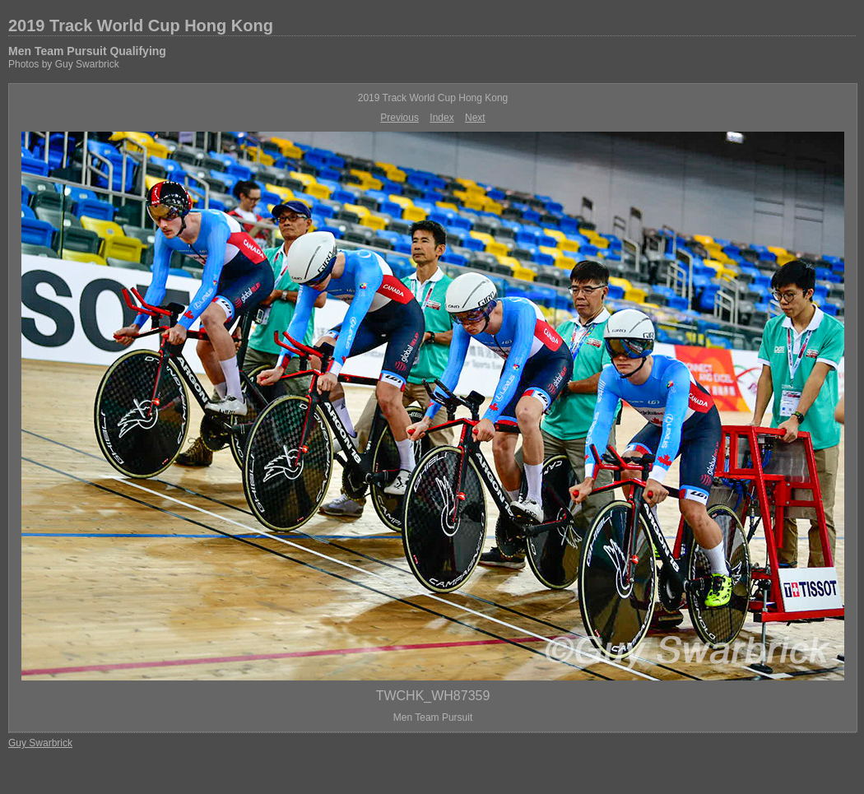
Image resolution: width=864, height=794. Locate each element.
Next (475, 117)
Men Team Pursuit (433, 717)
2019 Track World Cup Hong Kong (140, 25)
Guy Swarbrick (40, 743)
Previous (399, 117)
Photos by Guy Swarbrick (63, 64)
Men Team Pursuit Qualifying (87, 51)
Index (441, 117)
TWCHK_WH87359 (433, 696)
